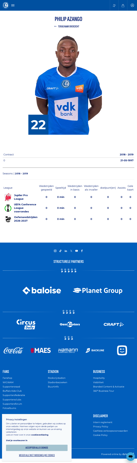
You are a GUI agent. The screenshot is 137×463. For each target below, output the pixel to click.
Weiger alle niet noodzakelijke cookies (39, 453)
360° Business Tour (104, 392)
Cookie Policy (101, 438)
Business (100, 373)
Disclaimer (102, 418)
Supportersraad (12, 388)
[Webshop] (123, 5)
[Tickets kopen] (114, 5)
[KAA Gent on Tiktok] (60, 251)
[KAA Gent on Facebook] (82, 251)
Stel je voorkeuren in (18, 438)
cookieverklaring (41, 432)
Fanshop (8, 379)
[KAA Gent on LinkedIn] (65, 251)
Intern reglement (103, 425)
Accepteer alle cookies (39, 445)
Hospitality (99, 379)
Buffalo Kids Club (13, 392)
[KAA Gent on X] (71, 251)
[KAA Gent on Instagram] (55, 251)
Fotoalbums (10, 410)
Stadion (54, 373)
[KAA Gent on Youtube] (76, 251)
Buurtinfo (53, 388)
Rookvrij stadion (57, 379)
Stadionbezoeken (58, 384)
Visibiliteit (99, 384)
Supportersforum (13, 405)
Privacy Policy (101, 429)
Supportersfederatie (15, 397)
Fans (7, 373)
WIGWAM (8, 384)
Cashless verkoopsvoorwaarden (112, 433)
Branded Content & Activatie (110, 388)
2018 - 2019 (22, 174)
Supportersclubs (12, 401)
